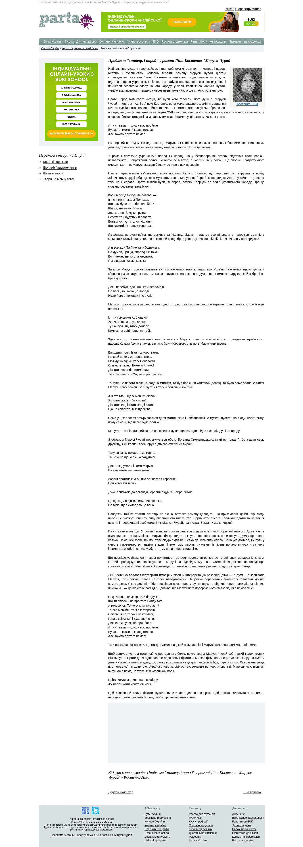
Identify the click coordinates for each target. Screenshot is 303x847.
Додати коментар (120, 792)
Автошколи (218, 41)
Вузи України (53, 41)
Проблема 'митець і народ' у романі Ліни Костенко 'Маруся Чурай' (91, 835)
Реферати (195, 836)
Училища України (155, 825)
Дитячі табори (86, 41)
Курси (69, 41)
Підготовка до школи (245, 833)
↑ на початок (252, 792)
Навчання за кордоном (245, 41)
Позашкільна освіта (157, 833)
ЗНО (155, 41)
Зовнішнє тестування (158, 817)
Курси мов (195, 817)
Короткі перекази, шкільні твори (80, 48)
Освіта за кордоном (201, 825)
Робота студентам (175, 41)
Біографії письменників (60, 167)
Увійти (229, 9)
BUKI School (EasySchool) (248, 817)
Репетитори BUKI (243, 821)
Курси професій (198, 821)
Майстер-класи (139, 41)
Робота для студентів (202, 814)
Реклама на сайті (243, 840)
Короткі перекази (55, 162)
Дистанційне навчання (203, 833)
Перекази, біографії (157, 829)
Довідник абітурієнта (157, 836)
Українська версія (80, 818)
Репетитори (198, 41)
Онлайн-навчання (112, 41)
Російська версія (103, 818)
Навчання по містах (244, 829)
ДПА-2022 (238, 814)
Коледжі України (155, 821)
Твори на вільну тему (58, 179)
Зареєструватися (248, 9)
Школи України (198, 840)
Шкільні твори (53, 173)
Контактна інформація (246, 836)
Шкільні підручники (200, 829)
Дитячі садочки (241, 825)
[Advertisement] (144, 733)
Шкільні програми (155, 840)
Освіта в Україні (50, 48)
